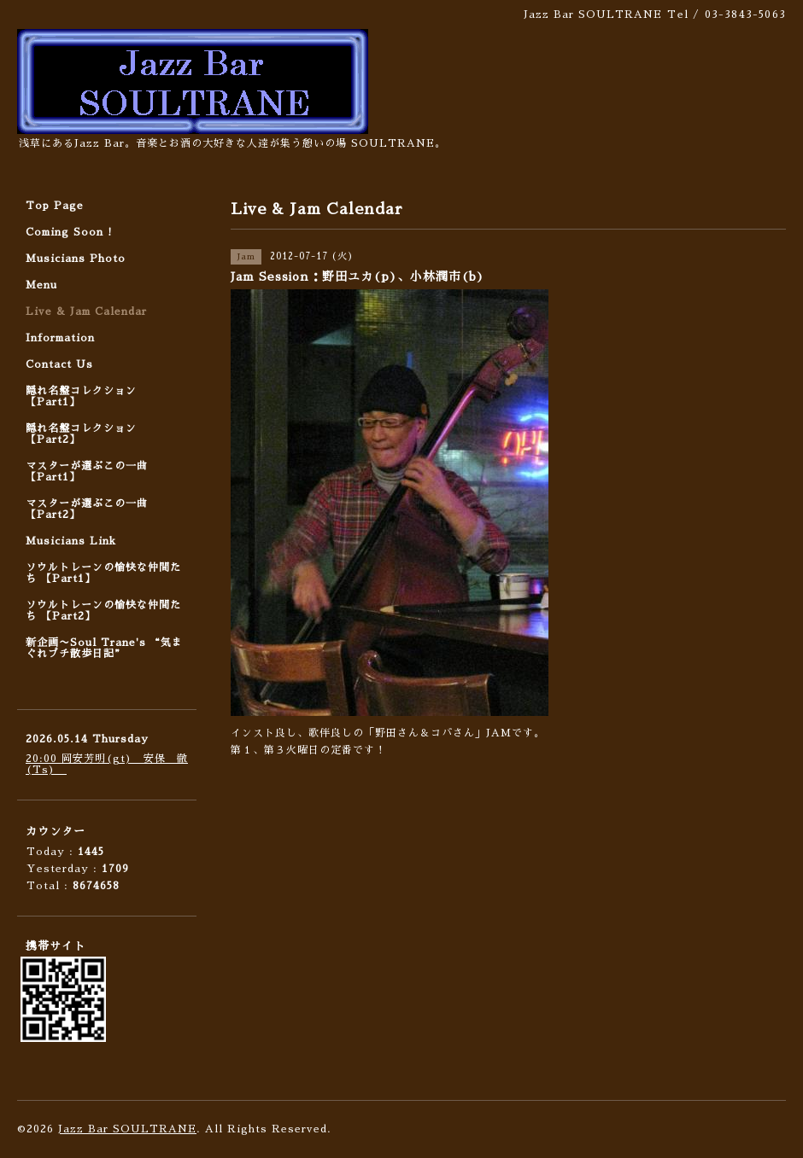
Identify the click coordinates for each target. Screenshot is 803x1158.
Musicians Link (71, 541)
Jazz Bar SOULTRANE (127, 1129)
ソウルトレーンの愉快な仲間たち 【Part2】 (103, 610)
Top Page (55, 206)
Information (60, 338)
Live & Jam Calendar (86, 311)
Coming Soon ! (69, 232)
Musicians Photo (76, 258)
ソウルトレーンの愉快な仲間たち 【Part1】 (103, 573)
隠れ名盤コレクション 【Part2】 (81, 434)
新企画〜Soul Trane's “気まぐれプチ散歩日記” (104, 648)
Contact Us (59, 364)
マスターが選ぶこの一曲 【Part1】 (87, 471)
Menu (41, 285)
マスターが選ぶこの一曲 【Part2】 (87, 509)
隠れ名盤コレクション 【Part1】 (81, 396)
